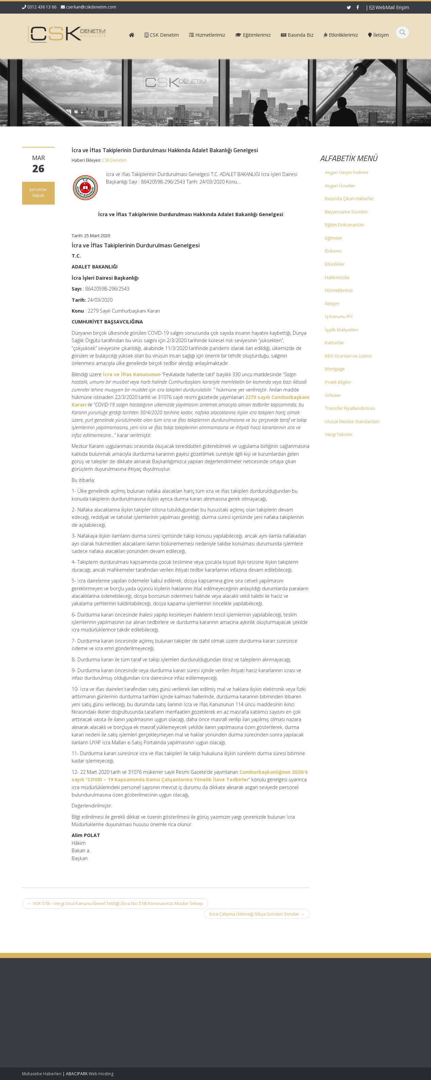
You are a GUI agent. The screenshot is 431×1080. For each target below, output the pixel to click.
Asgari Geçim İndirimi (346, 172)
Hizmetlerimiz (339, 290)
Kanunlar (334, 342)
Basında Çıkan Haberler (349, 198)
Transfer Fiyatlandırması (350, 408)
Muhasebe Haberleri (41, 1074)
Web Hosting (101, 1074)
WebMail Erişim (389, 7)
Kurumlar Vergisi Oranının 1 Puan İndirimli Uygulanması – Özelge (56, 1028)
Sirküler (333, 395)
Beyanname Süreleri (346, 212)
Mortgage (335, 369)
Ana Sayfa (240, 996)
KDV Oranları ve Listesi (348, 356)
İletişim (332, 303)
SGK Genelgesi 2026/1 (45, 1012)
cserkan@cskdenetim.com (91, 7)
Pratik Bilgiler (338, 382)
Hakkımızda (337, 277)
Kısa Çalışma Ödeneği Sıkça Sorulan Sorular (257, 914)
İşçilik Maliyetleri (341, 330)
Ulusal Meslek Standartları (352, 421)
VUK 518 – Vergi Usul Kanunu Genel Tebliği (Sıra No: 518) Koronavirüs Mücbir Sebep (115, 903)
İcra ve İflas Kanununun (132, 374)
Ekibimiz (333, 251)
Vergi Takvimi (338, 434)
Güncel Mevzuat (246, 1014)
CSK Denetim (114, 160)
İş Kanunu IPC (339, 316)
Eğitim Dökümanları (344, 225)
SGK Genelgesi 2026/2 (45, 999)
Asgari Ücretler (340, 185)
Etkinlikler (335, 264)
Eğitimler (333, 238)
